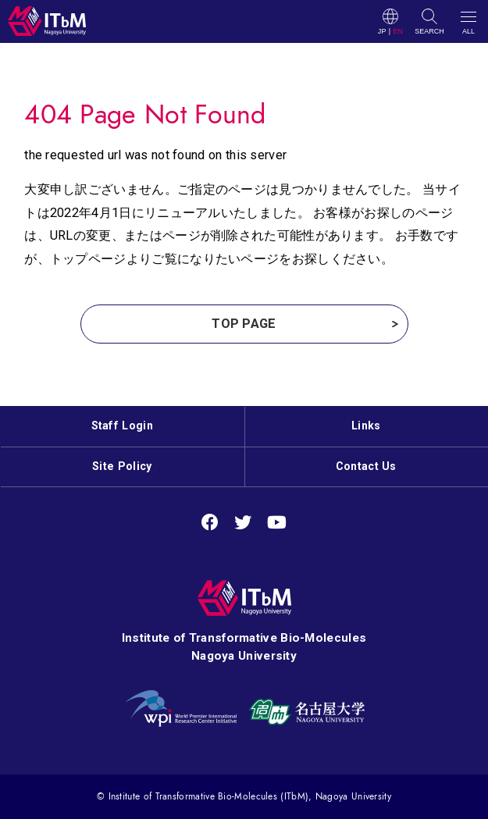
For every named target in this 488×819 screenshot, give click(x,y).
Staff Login (122, 425)
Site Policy (121, 466)
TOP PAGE (244, 323)
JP (382, 31)
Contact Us (366, 466)
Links (366, 425)
